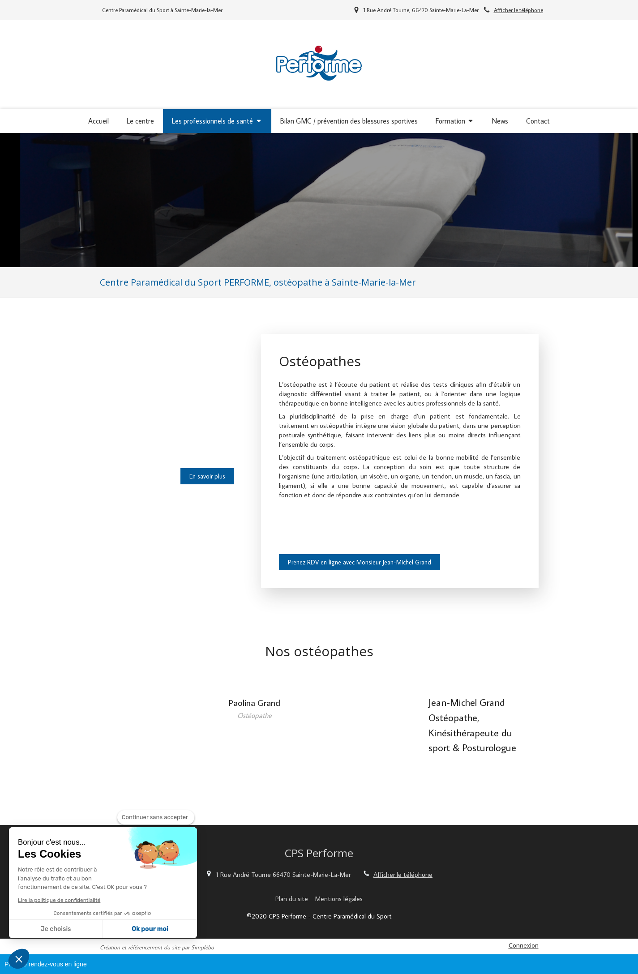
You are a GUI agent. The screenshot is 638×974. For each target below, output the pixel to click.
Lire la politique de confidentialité (59, 900)
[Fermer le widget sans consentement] (155, 817)
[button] (19, 959)
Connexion (524, 945)
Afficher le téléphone (518, 9)
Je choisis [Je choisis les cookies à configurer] (56, 929)
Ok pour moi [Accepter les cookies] (150, 929)
